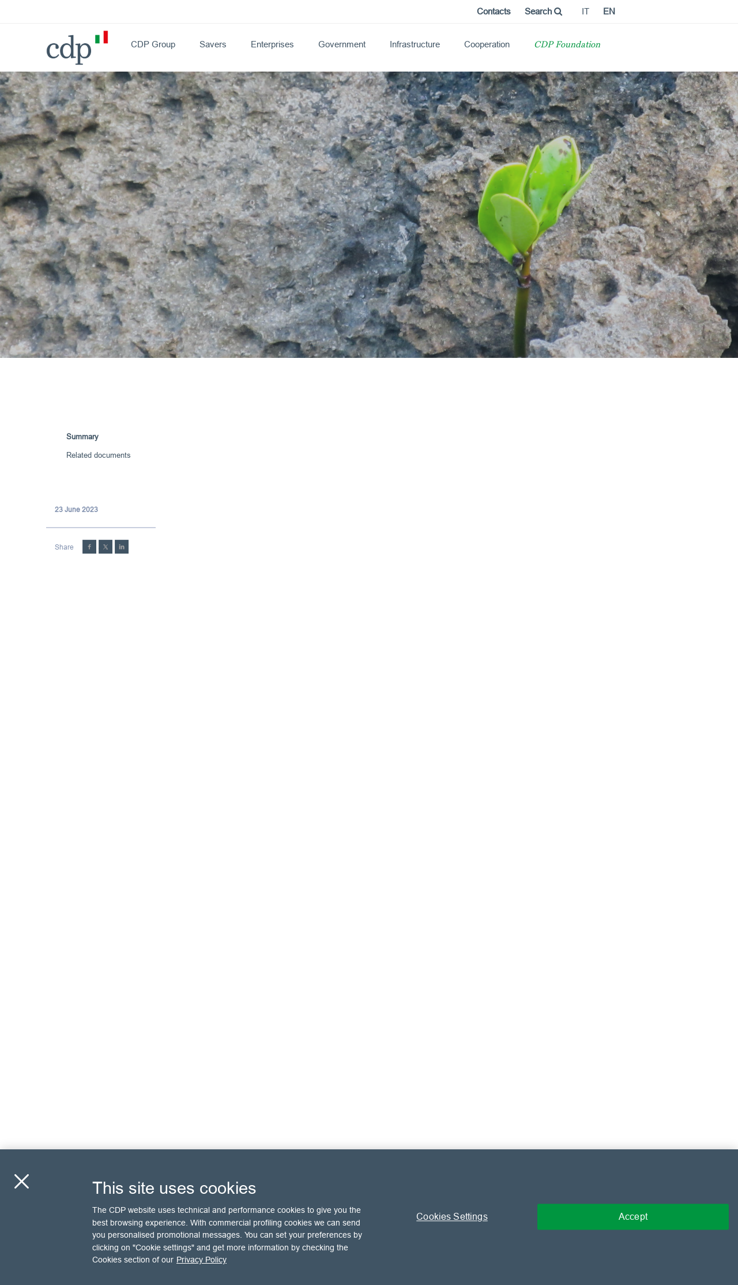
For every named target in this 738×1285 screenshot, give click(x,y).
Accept (633, 1217)
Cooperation (487, 44)
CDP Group (153, 44)
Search (543, 11)
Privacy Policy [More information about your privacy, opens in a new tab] (201, 1259)
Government (342, 44)
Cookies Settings (452, 1217)
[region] (369, 1217)
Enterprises (272, 44)
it (585, 11)
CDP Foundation (567, 45)
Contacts (494, 11)
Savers (213, 44)
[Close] (21, 1181)
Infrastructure (415, 44)
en (609, 11)
